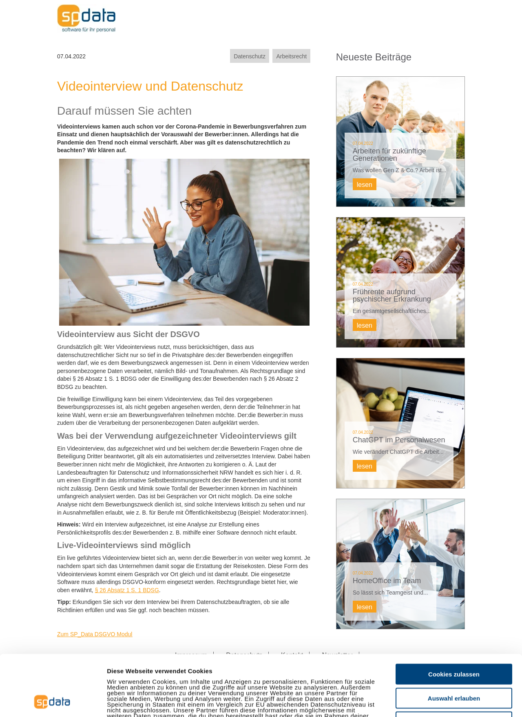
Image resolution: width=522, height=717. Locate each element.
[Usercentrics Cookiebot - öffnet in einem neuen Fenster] (52, 701)
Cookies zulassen (454, 616)
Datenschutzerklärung (194, 669)
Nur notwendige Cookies (454, 664)
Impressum (124, 669)
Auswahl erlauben (454, 640)
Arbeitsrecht (291, 56)
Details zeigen (433, 700)
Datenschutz (249, 56)
